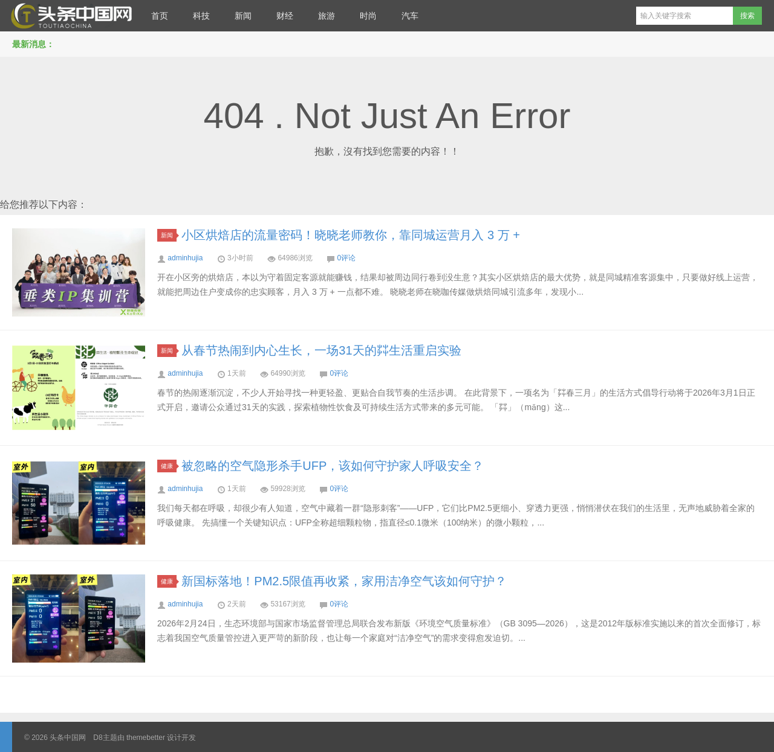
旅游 (326, 16)
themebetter (145, 737)
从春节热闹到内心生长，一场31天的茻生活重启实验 (321, 350)
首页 (159, 16)
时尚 (368, 16)
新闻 (243, 16)
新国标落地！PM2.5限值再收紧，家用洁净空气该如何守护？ (344, 581)
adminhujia (185, 258)
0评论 (346, 258)
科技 (201, 16)
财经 (284, 16)
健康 (169, 466)
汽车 (410, 16)
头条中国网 (69, 15)
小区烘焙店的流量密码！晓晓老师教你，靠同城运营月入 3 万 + (350, 235)
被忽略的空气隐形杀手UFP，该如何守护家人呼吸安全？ (332, 465)
